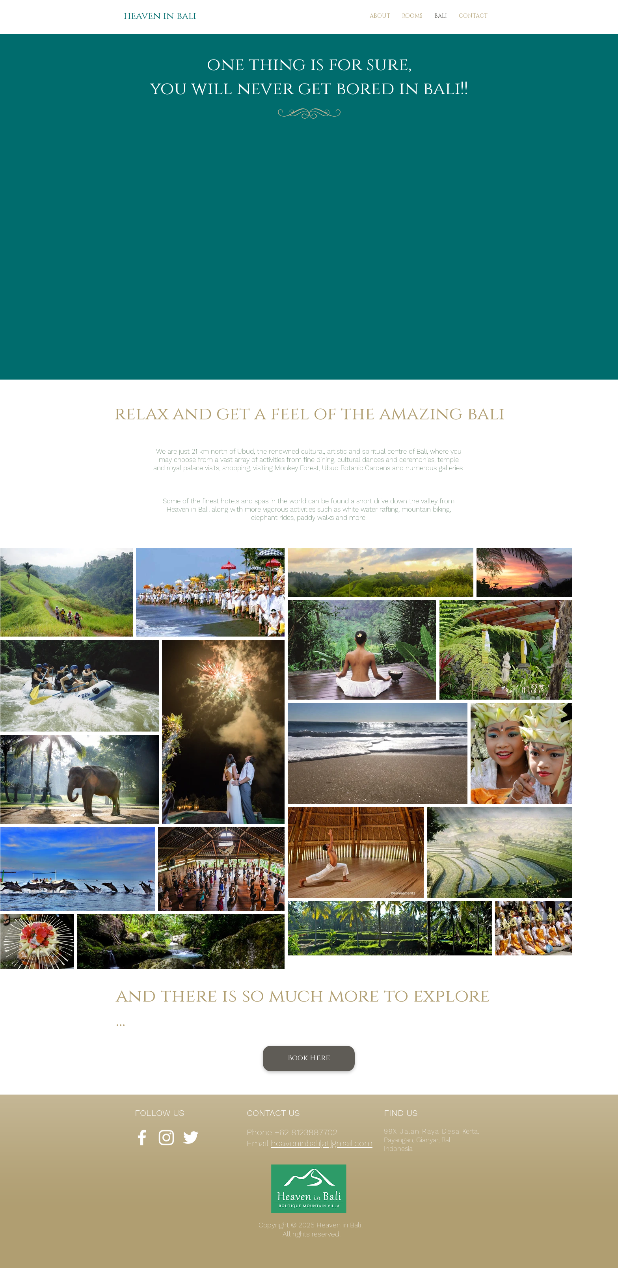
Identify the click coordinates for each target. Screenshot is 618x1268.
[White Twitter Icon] (191, 1137)
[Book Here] (309, 1058)
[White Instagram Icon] (166, 1137)
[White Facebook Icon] (142, 1137)
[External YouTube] (308, 243)
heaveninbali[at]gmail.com (321, 1143)
